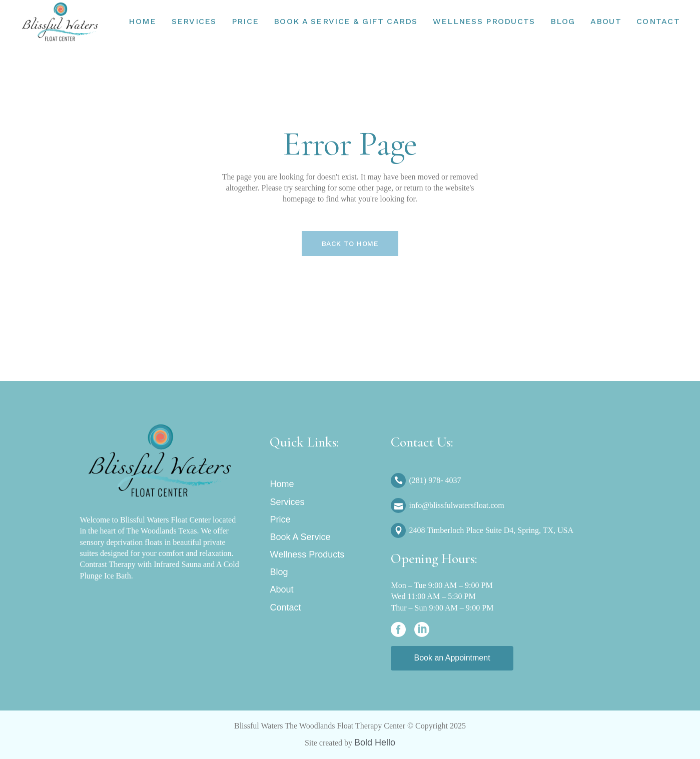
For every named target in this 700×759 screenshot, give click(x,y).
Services (287, 502)
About (281, 589)
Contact (285, 607)
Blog (279, 572)
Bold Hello (374, 743)
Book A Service (300, 537)
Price (280, 519)
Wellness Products (307, 555)
